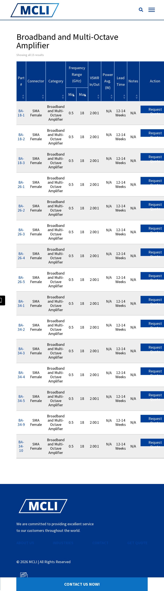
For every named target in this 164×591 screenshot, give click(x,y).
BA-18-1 (21, 112)
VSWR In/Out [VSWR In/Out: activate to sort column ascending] (94, 81)
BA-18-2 (21, 136)
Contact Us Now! (82, 584)
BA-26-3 (21, 231)
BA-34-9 (21, 422)
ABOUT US (25, 542)
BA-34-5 (21, 398)
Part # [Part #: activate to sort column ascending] (21, 81)
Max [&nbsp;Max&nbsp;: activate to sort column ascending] (82, 94)
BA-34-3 (21, 350)
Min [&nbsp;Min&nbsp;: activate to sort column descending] (71, 94)
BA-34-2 (21, 327)
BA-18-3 (21, 160)
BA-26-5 (21, 279)
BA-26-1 (21, 184)
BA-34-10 (21, 446)
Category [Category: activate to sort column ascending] (55, 81)
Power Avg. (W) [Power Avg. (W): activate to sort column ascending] (108, 81)
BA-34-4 (21, 374)
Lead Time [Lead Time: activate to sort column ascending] (120, 81)
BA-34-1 (21, 303)
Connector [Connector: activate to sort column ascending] (36, 81)
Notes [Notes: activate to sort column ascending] (133, 81)
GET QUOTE (137, 542)
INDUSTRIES (63, 542)
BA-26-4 (21, 255)
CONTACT (100, 542)
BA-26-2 (21, 208)
